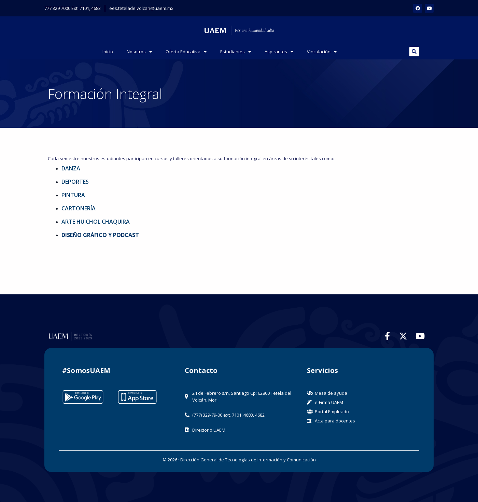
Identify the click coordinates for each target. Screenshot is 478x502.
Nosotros (139, 51)
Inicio (107, 51)
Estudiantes (235, 51)
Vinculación (322, 51)
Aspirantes (279, 51)
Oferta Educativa (186, 51)
